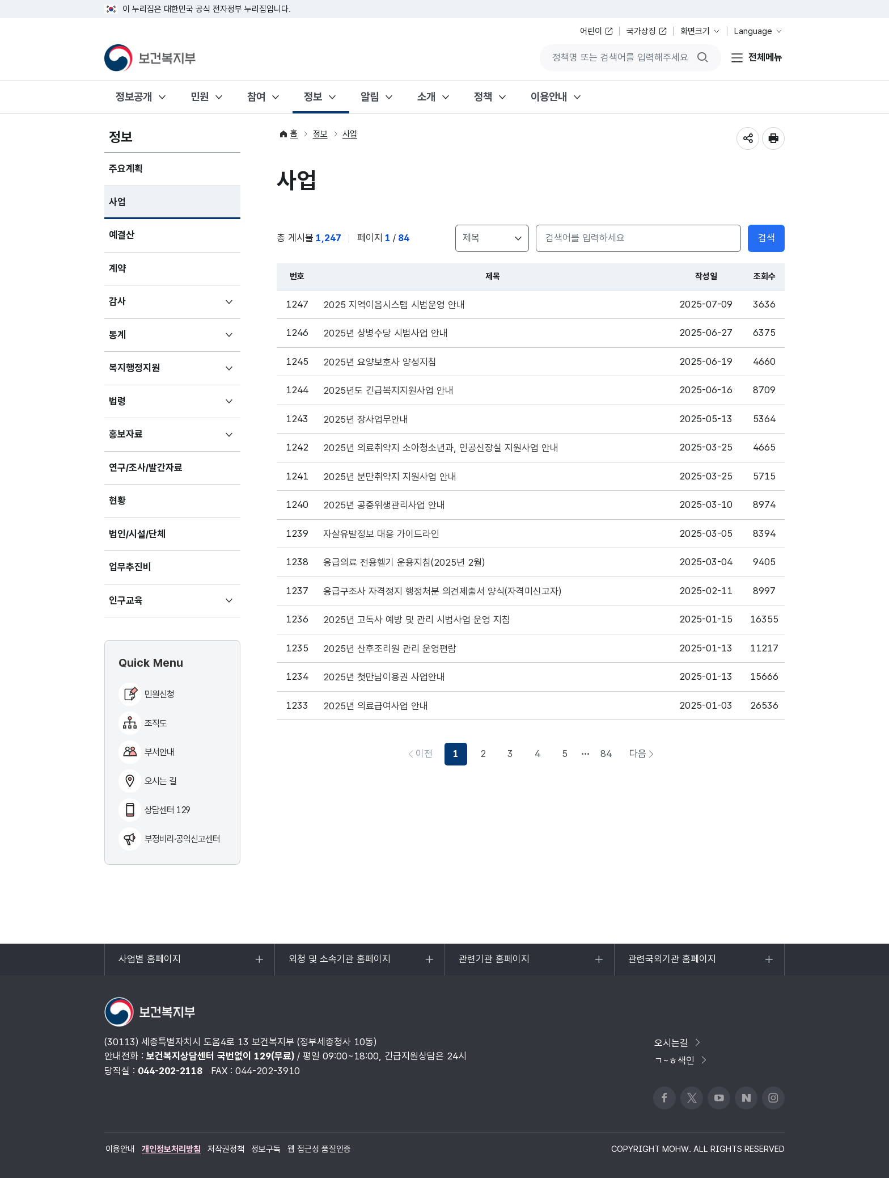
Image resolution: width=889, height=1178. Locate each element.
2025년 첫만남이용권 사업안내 (384, 677)
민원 (199, 96)
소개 (426, 96)
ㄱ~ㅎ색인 (681, 1060)
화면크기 (695, 31)
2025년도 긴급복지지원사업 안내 (388, 390)
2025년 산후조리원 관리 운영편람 (389, 648)
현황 (117, 500)
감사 (134, 306)
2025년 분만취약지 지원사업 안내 (389, 477)
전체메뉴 (765, 57)
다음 (645, 756)
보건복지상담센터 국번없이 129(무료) (220, 1056)
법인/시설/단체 (137, 534)
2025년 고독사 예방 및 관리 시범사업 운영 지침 (416, 620)
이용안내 (549, 96)
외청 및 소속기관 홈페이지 (339, 964)
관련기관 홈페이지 (494, 964)
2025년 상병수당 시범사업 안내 (385, 333)
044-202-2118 (170, 1070)
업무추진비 (130, 567)
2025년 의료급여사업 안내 (375, 706)
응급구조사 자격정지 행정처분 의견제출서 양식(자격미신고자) (442, 591)
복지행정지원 (151, 372)
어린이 (591, 31)
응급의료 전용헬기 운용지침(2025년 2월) (404, 562)
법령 (134, 406)
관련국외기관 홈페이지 (672, 964)
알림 (370, 96)
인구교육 (142, 605)
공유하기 (747, 138)
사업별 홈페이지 (149, 964)
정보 (313, 96)
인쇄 (773, 138)
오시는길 (678, 1043)
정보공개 (134, 96)
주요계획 (126, 168)
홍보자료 (142, 439)
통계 (134, 339)
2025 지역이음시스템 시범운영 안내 (394, 305)
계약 (117, 268)
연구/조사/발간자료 (146, 467)
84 (606, 753)
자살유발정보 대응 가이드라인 (381, 534)
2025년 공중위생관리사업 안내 (384, 505)
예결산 (121, 235)
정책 (483, 96)
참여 (256, 96)
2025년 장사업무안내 (365, 419)
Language (753, 31)
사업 (117, 202)
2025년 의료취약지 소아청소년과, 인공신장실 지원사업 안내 (440, 448)
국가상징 (641, 31)
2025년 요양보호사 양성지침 (380, 362)
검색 (766, 237)
